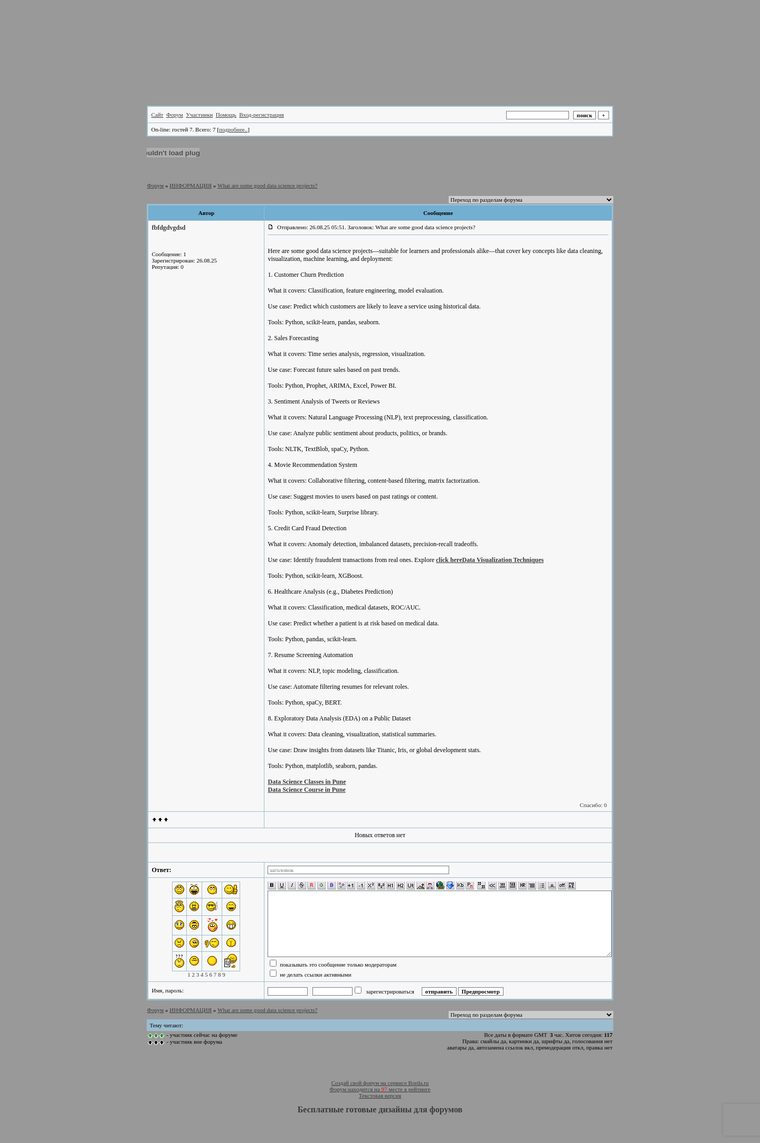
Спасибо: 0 (593, 805)
